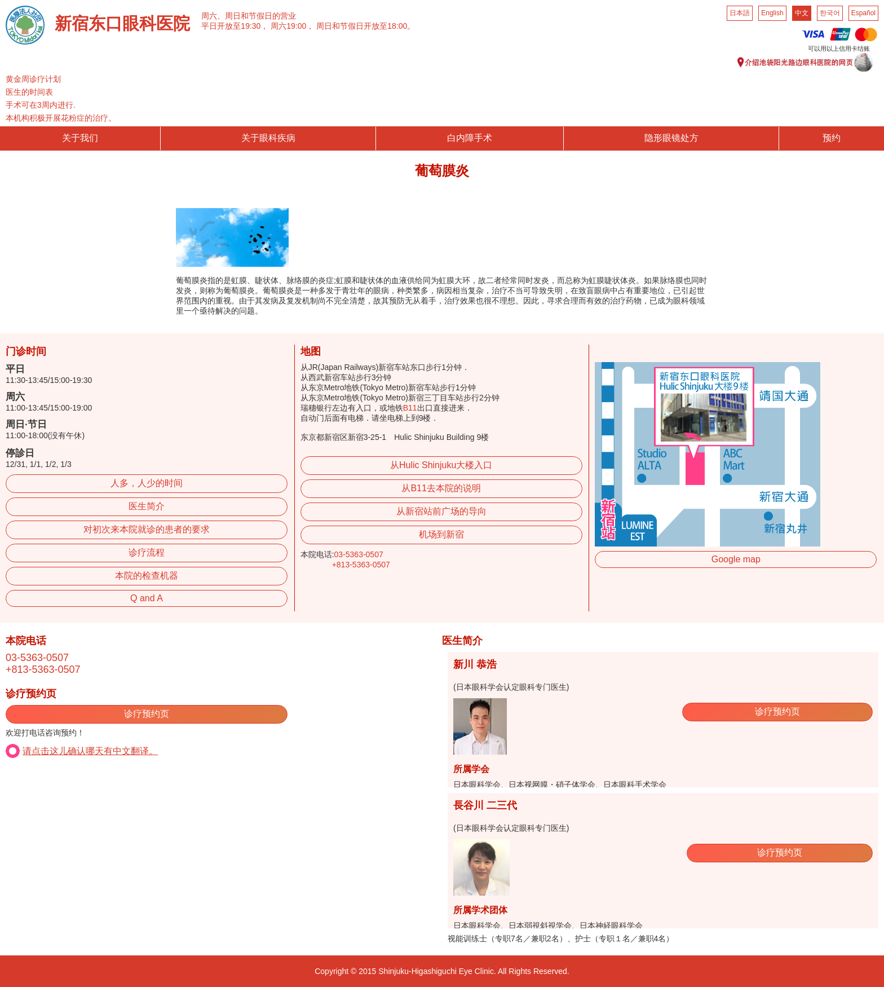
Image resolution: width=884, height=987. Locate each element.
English (772, 13)
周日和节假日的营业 (260, 15)
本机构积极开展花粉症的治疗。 (61, 117)
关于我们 (80, 138)
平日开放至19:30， (234, 25)
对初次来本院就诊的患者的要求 (146, 529)
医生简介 (147, 506)
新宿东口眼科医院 (122, 23)
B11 (410, 407)
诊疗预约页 (146, 714)
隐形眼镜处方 (671, 138)
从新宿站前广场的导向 (441, 511)
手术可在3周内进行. (41, 104)
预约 (832, 138)
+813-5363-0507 (361, 564)
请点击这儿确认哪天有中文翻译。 (90, 751)
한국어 (830, 13)
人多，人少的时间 (147, 483)
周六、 (213, 15)
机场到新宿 (441, 534)
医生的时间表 (29, 91)
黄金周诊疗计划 (33, 78)
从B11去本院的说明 (440, 488)
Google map (736, 559)
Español (863, 13)
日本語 (740, 13)
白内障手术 (469, 138)
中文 (801, 13)
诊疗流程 (147, 552)
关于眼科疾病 (268, 138)
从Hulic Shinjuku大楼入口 (441, 465)
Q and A (146, 598)
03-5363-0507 (358, 554)
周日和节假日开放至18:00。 (365, 25)
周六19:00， (292, 25)
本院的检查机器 (146, 575)
